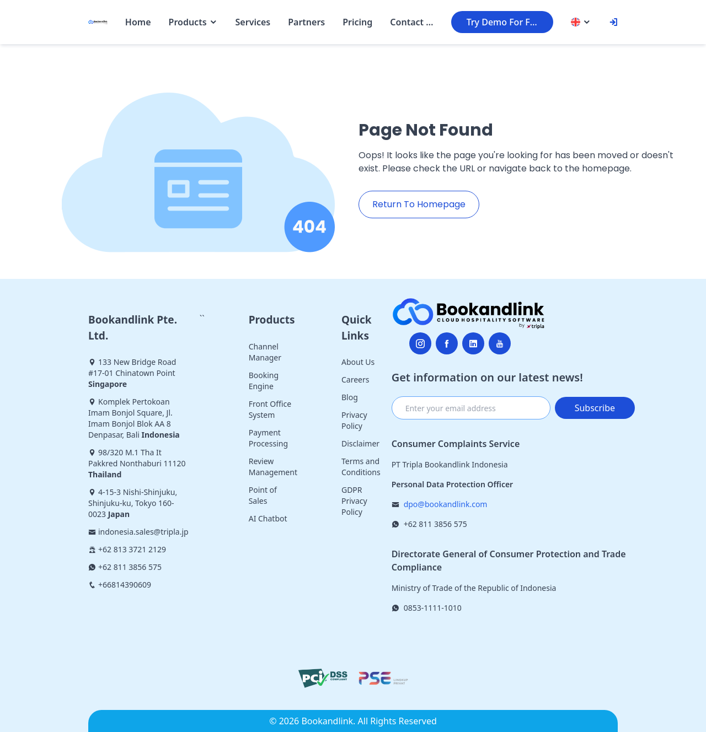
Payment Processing (268, 438)
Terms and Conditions (361, 466)
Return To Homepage (419, 204)
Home (138, 22)
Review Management (273, 466)
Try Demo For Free (505, 22)
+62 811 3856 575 (435, 524)
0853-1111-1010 (433, 607)
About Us (358, 362)
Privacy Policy (354, 420)
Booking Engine (264, 380)
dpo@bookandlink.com (446, 504)
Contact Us (411, 22)
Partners (306, 22)
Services (253, 22)
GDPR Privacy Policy (354, 501)
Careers (355, 379)
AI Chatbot (268, 518)
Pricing (357, 22)
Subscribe (595, 408)
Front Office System (270, 409)
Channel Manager (265, 352)
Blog (349, 397)
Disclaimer (360, 443)
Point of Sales (263, 495)
